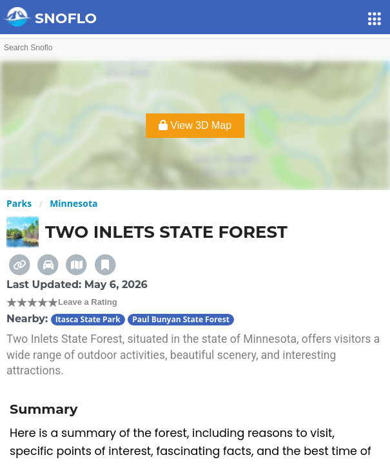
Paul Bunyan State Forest (180, 319)
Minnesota (73, 203)
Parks (19, 203)
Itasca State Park (88, 319)
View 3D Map (195, 125)
